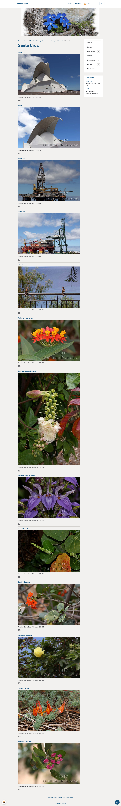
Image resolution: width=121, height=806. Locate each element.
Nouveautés (91, 69)
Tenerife (60, 41)
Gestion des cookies (60, 803)
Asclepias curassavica (25, 318)
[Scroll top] (117, 802)
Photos (78, 4)
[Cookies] (4, 802)
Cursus (89, 47)
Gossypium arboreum (25, 635)
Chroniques (91, 60)
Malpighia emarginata (25, 741)
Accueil (20, 41)
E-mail (87, 4)
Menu (70, 4)
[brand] (24, 3)
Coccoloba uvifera (24, 529)
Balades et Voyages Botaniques (39, 41)
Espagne (53, 41)
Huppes (20, 265)
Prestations (91, 51)
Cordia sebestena (24, 582)
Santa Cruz (21, 52)
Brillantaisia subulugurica (26, 476)
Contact (89, 56)
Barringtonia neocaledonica (27, 371)
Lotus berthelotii (23, 688)
